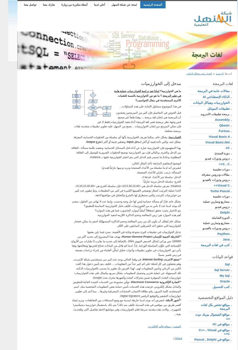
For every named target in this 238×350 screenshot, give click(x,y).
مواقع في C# (213, 324)
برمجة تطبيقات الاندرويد (207, 114)
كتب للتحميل (213, 287)
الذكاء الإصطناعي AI (207, 97)
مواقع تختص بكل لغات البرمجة (207, 306)
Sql (219, 264)
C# (219, 148)
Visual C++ (213, 185)
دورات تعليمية (213, 169)
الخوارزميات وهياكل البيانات (191, 73)
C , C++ (216, 164)
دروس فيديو (214, 206)
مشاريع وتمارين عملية (208, 201)
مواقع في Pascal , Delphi (203, 339)
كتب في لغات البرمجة (207, 245)
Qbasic (216, 125)
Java (218, 239)
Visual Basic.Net (209, 142)
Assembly (214, 119)
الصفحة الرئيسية (144, 4)
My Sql (216, 275)
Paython (215, 233)
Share (170, 338)
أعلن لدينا (91, 4)
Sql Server (213, 270)
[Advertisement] (87, 20)
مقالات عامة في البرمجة (205, 91)
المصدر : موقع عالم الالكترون (156, 326)
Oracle (217, 281)
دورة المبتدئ (214, 153)
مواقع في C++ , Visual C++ (205, 332)
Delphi (217, 212)
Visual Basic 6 (211, 136)
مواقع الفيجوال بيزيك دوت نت (204, 316)
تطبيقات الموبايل (210, 108)
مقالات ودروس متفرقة (208, 174)
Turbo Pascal (211, 191)
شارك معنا (41, 4)
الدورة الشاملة (213, 217)
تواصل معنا (22, 4)
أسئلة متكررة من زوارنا (66, 4)
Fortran (216, 131)
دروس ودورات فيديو (209, 158)
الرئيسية (211, 73)
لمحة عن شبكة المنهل (116, 4)
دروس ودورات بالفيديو (208, 179)
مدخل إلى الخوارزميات (153, 83)
